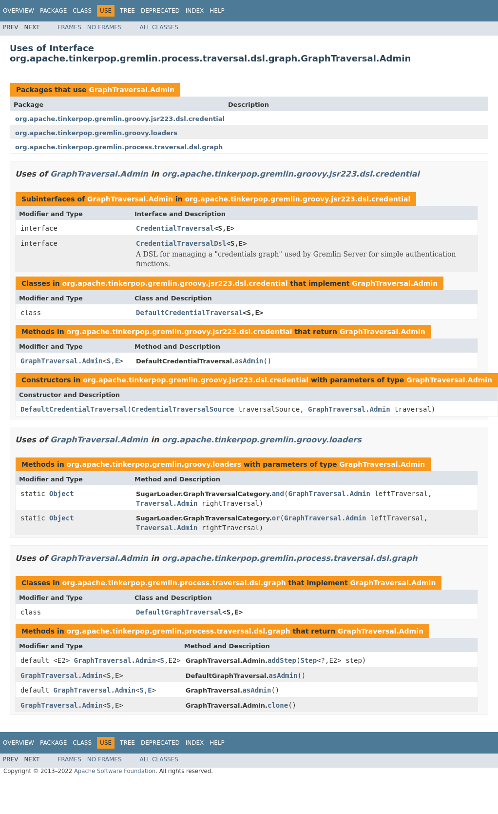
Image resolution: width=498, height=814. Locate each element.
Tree (127, 10)
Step (308, 660)
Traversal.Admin (166, 503)
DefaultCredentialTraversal (189, 313)
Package (53, 10)
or (276, 518)
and (278, 493)
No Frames (104, 27)
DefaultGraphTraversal (179, 612)
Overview (18, 10)
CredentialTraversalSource (183, 409)
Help (217, 10)
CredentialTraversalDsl (181, 243)
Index (195, 10)
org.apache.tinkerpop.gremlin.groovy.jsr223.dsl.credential (120, 118)
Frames (69, 27)
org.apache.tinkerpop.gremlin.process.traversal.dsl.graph (119, 147)
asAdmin (248, 361)
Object (61, 493)
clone (278, 705)
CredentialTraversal (175, 228)
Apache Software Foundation (114, 771)
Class (82, 10)
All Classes (159, 27)
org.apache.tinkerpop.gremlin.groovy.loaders (96, 133)
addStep (282, 660)
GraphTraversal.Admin (131, 90)
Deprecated (160, 10)
